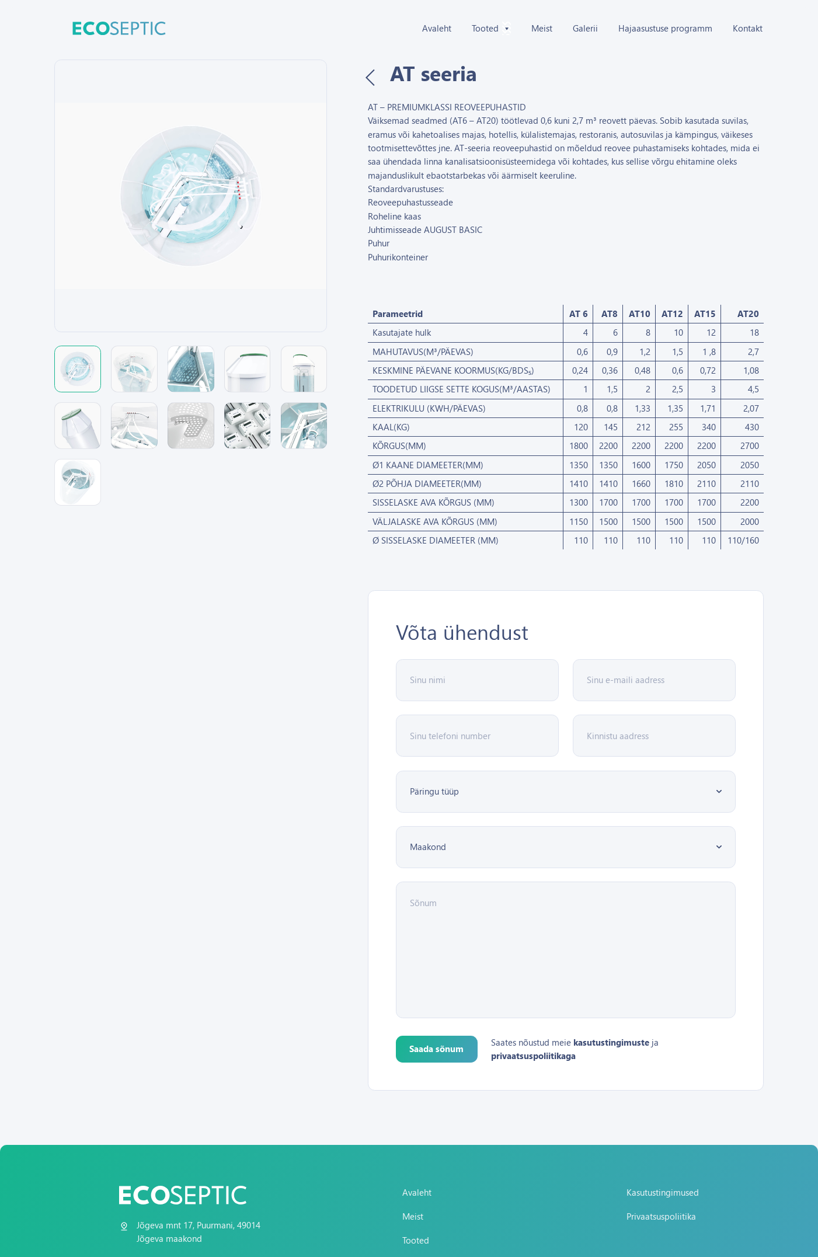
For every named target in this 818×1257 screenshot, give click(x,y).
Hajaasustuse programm (665, 28)
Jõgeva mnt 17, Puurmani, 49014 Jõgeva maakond (198, 1231)
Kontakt (748, 28)
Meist (541, 28)
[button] (77, 369)
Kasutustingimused (662, 1192)
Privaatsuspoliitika (661, 1216)
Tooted (415, 1240)
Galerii (585, 28)
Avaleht (436, 28)
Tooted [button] (491, 28)
